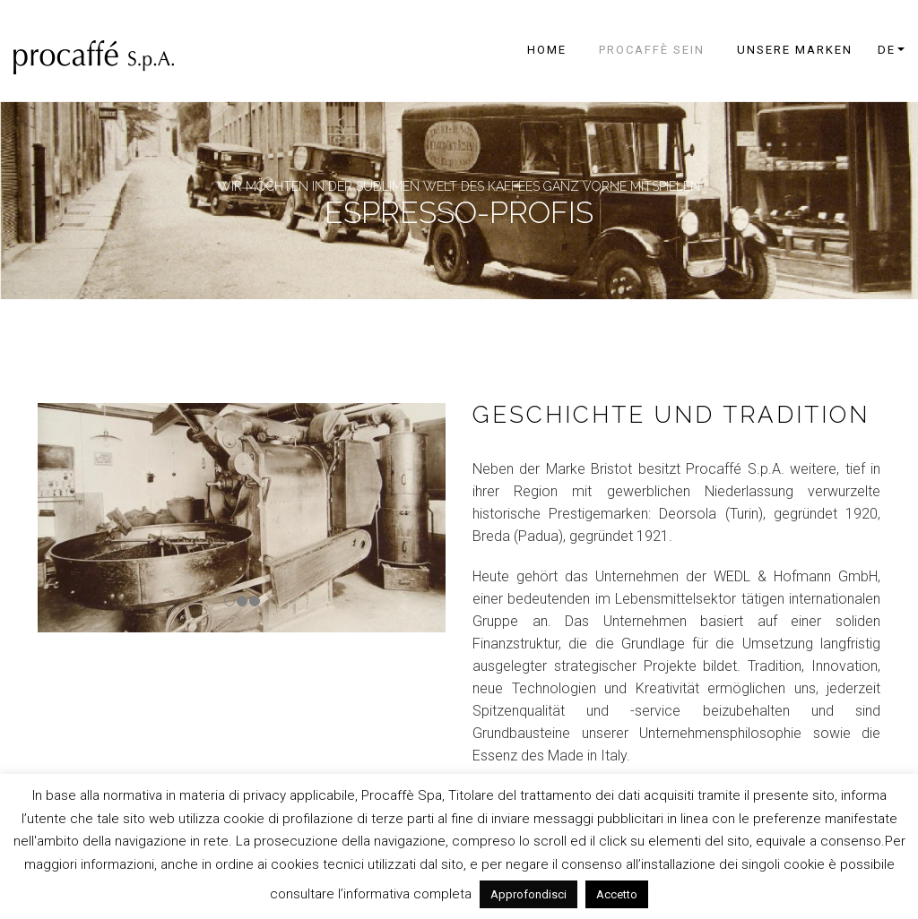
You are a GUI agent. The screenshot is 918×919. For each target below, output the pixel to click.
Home (547, 49)
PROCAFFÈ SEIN (652, 49)
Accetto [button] (616, 894)
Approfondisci (528, 894)
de (887, 49)
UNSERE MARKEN (795, 49)
